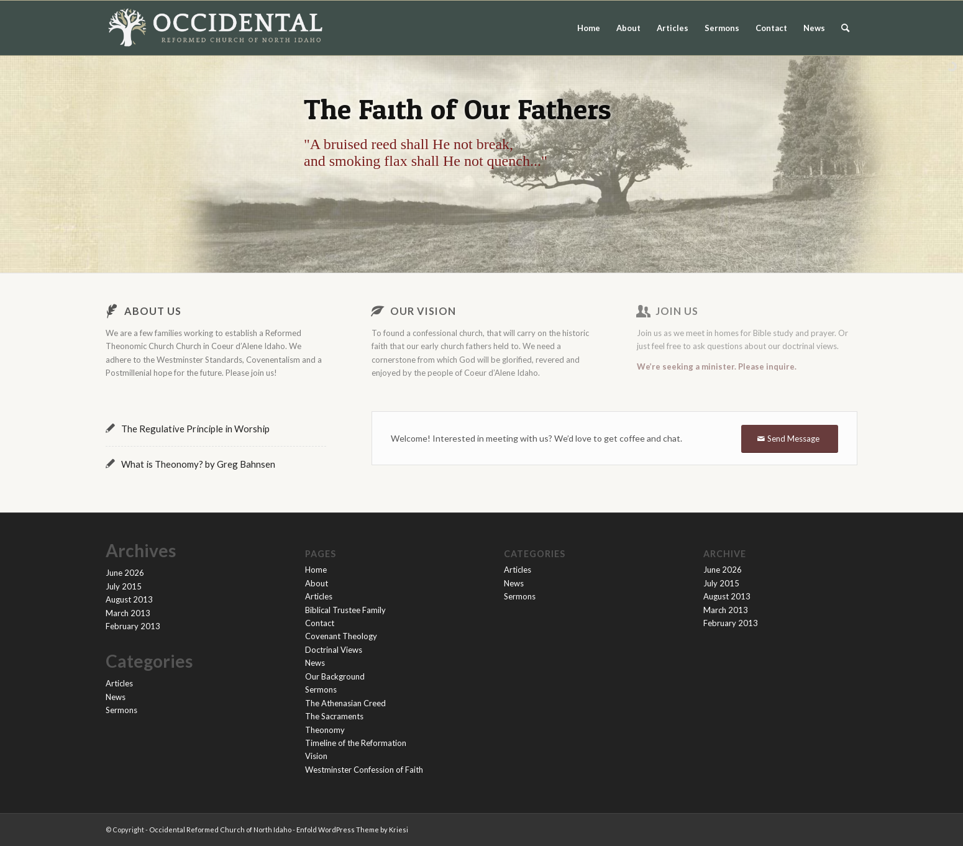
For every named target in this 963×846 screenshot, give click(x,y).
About (628, 28)
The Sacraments (334, 716)
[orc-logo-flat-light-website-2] (216, 28)
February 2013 (133, 626)
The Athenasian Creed (345, 703)
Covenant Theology (341, 636)
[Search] (845, 28)
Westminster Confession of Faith (364, 770)
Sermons (722, 28)
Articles (672, 28)
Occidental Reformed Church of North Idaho (220, 830)
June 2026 (125, 573)
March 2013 (128, 613)
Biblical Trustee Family (345, 610)
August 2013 (129, 599)
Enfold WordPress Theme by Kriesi (352, 830)
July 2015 (124, 586)
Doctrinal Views (333, 650)
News (814, 28)
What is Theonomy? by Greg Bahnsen (198, 464)
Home (588, 28)
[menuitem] (845, 28)
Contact (771, 28)
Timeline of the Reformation (355, 743)
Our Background (335, 676)
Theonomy (325, 730)
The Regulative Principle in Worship (195, 428)
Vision (316, 756)
